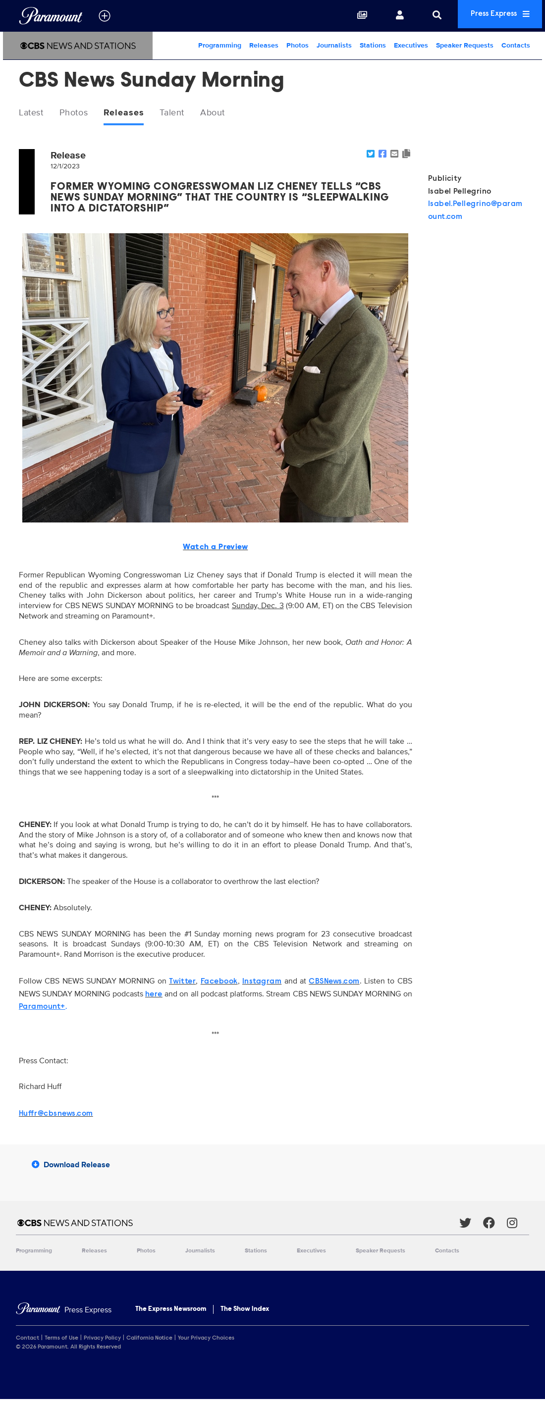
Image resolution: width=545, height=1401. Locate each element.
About (232, 113)
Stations (373, 45)
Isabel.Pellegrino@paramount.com (475, 212)
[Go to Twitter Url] (471, 1224)
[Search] (422, 16)
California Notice (149, 1340)
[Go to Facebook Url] (495, 1224)
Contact (27, 1340)
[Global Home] (51, 16)
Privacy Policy (102, 1340)
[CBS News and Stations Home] (78, 45)
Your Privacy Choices (206, 1340)
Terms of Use (61, 1340)
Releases (263, 45)
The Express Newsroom (170, 1310)
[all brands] (104, 16)
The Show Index (244, 1310)
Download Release (71, 1166)
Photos (297, 45)
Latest (33, 113)
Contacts (515, 45)
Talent (187, 113)
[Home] (63, 1311)
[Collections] (347, 16)
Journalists (334, 45)
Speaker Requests (464, 45)
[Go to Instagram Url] (518, 1224)
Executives (411, 45)
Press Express (492, 15)
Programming (219, 45)
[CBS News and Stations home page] (237, 1224)
